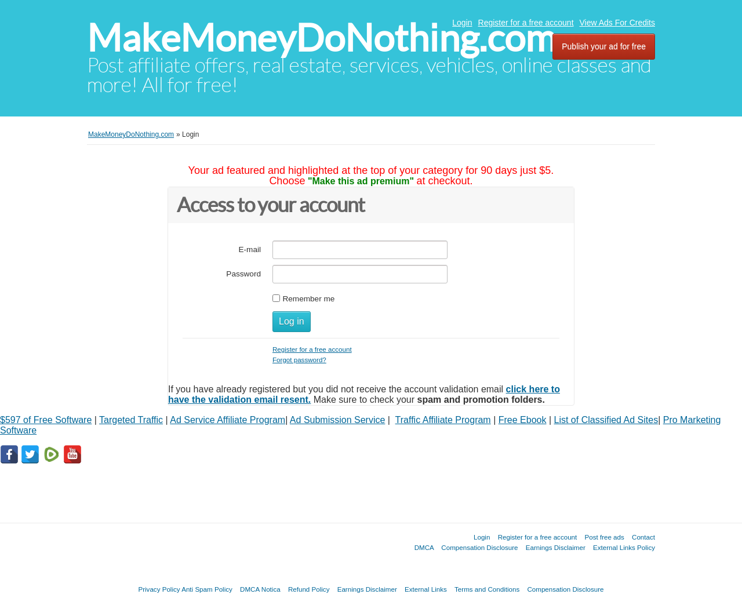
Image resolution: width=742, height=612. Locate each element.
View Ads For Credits (617, 22)
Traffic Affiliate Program (443, 420)
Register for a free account (526, 22)
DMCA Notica (260, 589)
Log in (291, 321)
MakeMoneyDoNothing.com (321, 38)
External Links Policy (624, 547)
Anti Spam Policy (206, 589)
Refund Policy (309, 589)
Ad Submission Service (337, 420)
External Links (426, 589)
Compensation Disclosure (479, 547)
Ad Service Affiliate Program (227, 420)
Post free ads (604, 537)
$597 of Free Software (46, 420)
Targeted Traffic (131, 420)
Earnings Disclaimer (555, 547)
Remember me (308, 298)
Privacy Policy (159, 589)
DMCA (424, 547)
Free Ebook (523, 420)
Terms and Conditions (486, 589)
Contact (643, 537)
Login (462, 22)
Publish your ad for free (604, 46)
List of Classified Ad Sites (606, 420)
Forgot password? (299, 359)
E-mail (249, 249)
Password (243, 273)
